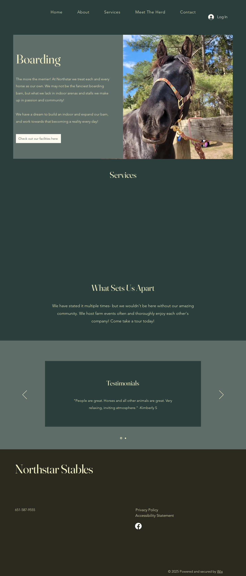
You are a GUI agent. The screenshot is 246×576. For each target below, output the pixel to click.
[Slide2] (125, 438)
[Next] (221, 395)
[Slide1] (121, 438)
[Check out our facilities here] (38, 138)
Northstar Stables (54, 468)
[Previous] (24, 395)
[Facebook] (138, 526)
